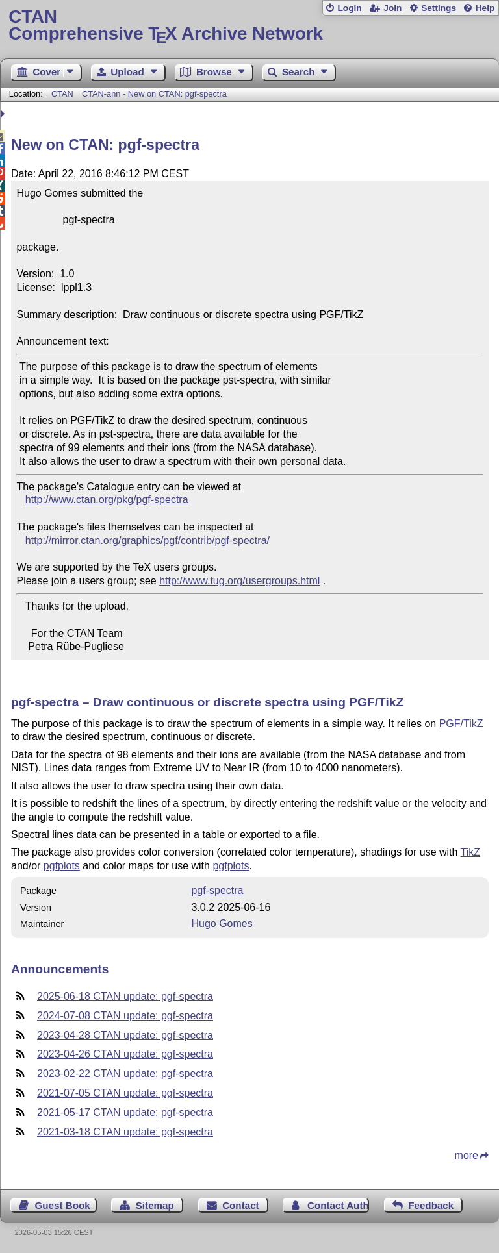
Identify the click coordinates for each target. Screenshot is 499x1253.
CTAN (62, 94)
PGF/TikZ (461, 723)
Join (392, 8)
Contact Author (338, 1205)
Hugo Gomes (221, 923)
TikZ (471, 852)
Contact (240, 1205)
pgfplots (62, 865)
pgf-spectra (217, 890)
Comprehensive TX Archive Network (249, 25)
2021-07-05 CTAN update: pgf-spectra (125, 1092)
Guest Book (62, 1205)
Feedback (431, 1205)
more (466, 1155)
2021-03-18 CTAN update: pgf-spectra (125, 1131)
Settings (438, 8)
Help (485, 8)
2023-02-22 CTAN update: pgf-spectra (125, 1073)
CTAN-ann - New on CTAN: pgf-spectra (154, 94)
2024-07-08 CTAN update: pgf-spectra (125, 1015)
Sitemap (155, 1205)
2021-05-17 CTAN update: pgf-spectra (125, 1112)
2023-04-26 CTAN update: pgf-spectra (125, 1054)
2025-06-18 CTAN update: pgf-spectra (125, 996)
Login (349, 8)
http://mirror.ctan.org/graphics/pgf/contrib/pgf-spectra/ (147, 540)
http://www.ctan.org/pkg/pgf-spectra (106, 499)
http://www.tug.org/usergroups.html (239, 580)
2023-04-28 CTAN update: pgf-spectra (125, 1035)
